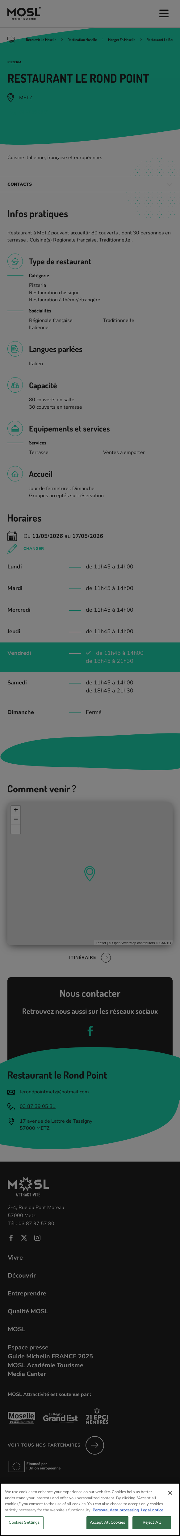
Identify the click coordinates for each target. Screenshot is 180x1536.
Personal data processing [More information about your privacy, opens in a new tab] (116, 1523)
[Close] (170, 1506)
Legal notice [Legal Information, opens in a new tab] (152, 1523)
